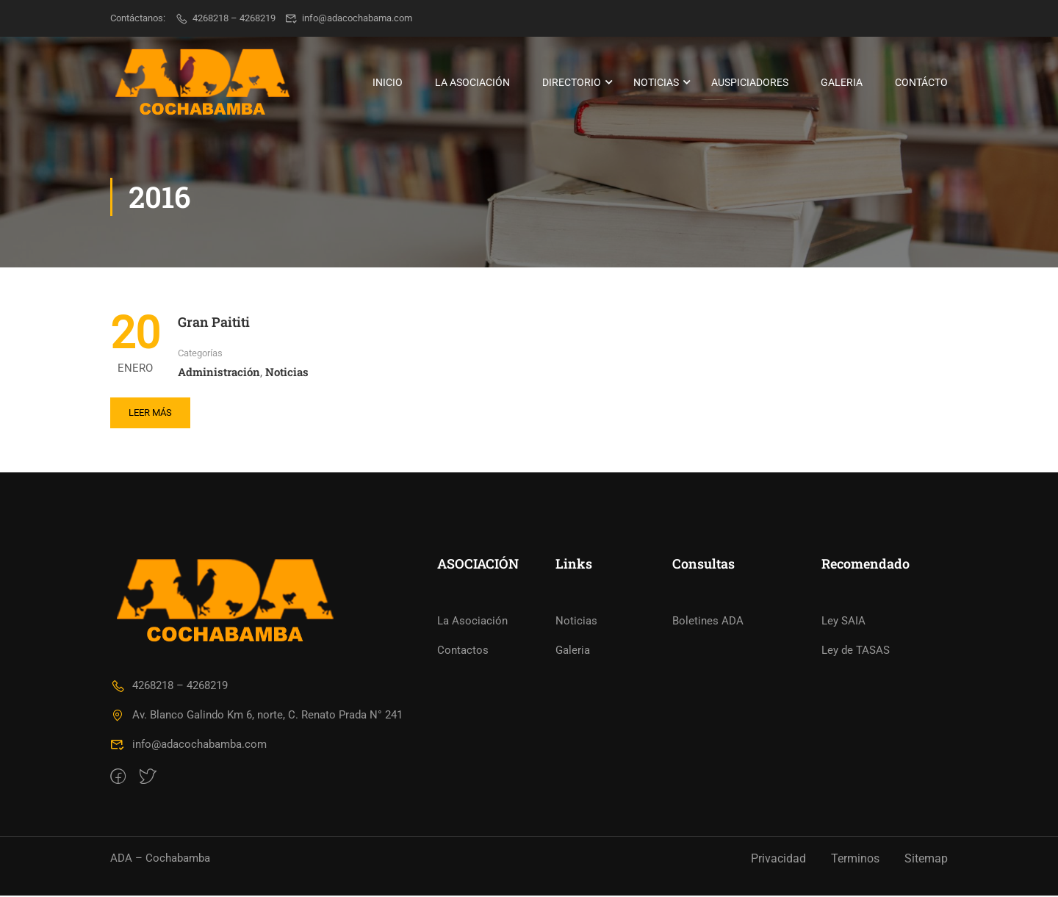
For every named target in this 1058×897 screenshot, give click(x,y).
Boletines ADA (708, 622)
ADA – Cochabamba (160, 859)
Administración (219, 372)
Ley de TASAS (855, 651)
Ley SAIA (843, 622)
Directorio (571, 82)
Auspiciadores (749, 82)
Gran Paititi (214, 323)
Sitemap (926, 860)
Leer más (150, 413)
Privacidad (778, 860)
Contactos (463, 651)
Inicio (388, 82)
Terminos (855, 860)
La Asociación (472, 82)
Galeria (842, 82)
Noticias (656, 82)
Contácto (921, 82)
